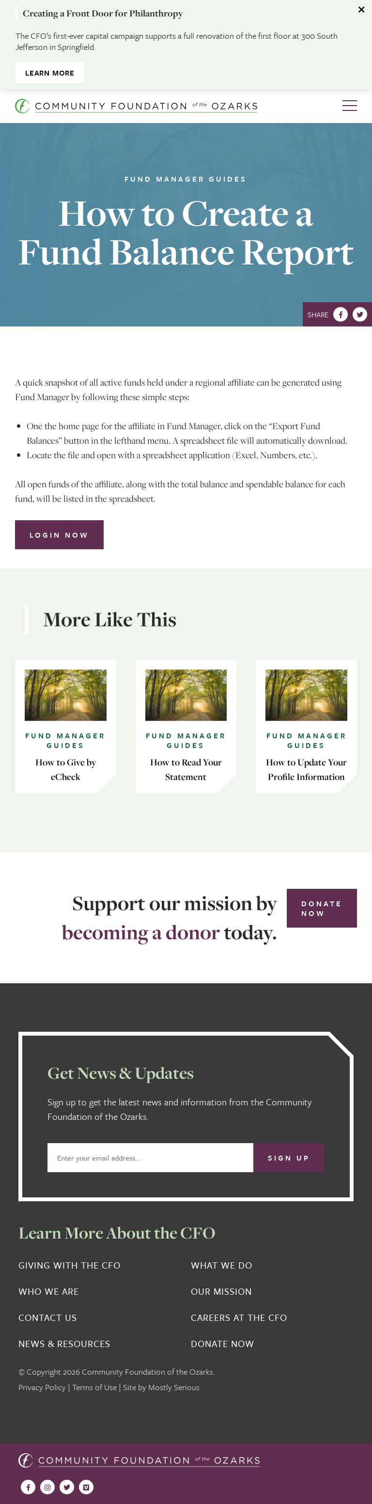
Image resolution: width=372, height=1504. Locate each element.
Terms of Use (94, 1387)
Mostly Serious (174, 1387)
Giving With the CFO (69, 1265)
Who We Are (48, 1291)
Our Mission (221, 1291)
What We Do (221, 1265)
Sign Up (289, 1157)
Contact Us (47, 1317)
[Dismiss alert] (362, 9)
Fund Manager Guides (185, 178)
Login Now (59, 534)
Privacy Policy (42, 1387)
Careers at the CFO (239, 1317)
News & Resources (64, 1343)
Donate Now (321, 908)
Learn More (50, 72)
